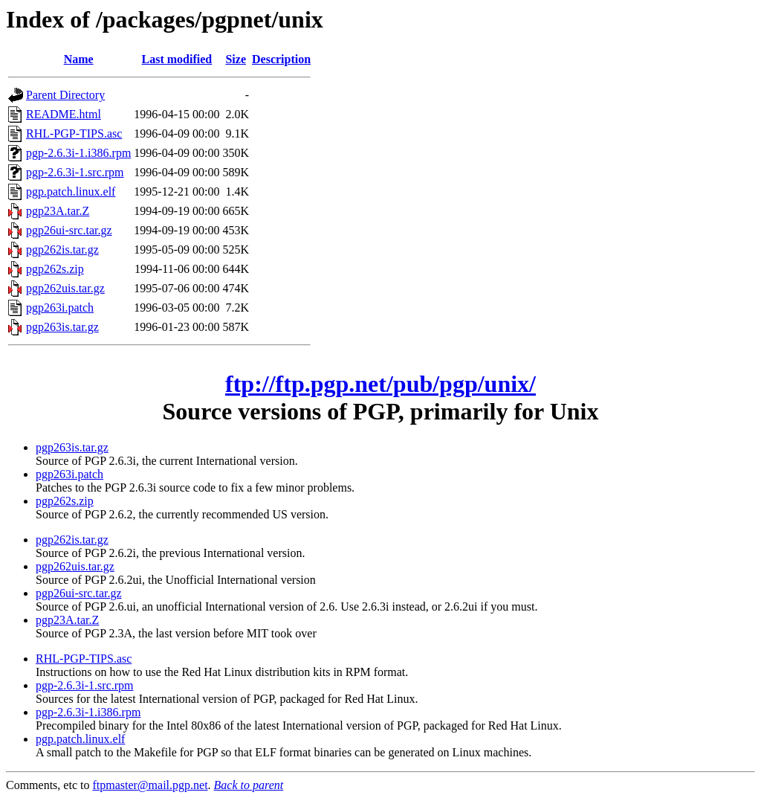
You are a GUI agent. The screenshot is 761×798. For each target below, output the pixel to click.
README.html (63, 114)
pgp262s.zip (55, 269)
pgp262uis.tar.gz (65, 288)
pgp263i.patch (60, 307)
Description (281, 59)
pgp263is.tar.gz (62, 327)
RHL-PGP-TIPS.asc (74, 133)
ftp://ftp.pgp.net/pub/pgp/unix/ (380, 383)
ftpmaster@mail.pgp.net (149, 785)
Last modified (177, 59)
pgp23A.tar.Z (57, 211)
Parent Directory (65, 95)
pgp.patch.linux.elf (70, 191)
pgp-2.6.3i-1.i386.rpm (78, 153)
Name (79, 59)
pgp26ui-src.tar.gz (69, 230)
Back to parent (249, 785)
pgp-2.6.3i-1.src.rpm (75, 172)
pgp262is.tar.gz (62, 249)
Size (235, 59)
